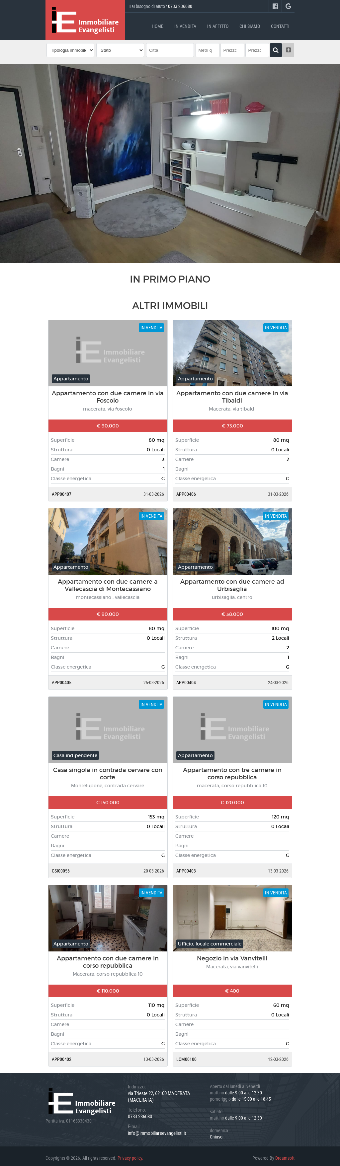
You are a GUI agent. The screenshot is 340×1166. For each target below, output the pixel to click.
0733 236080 (180, 6)
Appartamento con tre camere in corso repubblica (232, 770)
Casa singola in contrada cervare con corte (107, 770)
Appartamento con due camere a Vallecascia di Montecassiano (108, 581)
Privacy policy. (130, 1154)
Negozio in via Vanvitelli (232, 954)
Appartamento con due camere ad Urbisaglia (232, 581)
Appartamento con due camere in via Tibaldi (232, 393)
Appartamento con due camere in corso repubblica (108, 958)
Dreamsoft (285, 1154)
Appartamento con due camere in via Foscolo (108, 393)
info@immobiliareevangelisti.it (157, 1129)
